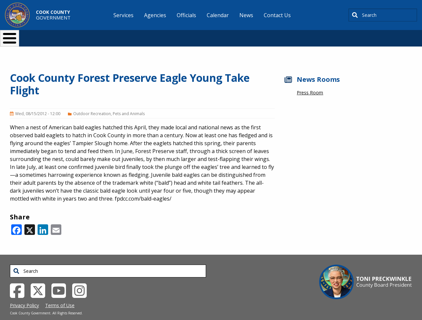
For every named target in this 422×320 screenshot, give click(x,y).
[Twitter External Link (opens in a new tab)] (40, 279)
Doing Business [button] (193, 35)
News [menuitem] (246, 15)
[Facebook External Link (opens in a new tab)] (19, 279)
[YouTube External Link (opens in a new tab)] (61, 279)
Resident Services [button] (141, 35)
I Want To (78, 35)
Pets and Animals (129, 103)
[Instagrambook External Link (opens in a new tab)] (82, 279)
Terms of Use (60, 294)
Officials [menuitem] (186, 15)
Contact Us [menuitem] (277, 15)
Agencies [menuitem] (155, 15)
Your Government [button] (249, 35)
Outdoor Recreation (92, 103)
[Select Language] (323, 35)
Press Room (310, 82)
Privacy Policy (24, 294)
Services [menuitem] (123, 15)
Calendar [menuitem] (218, 15)
